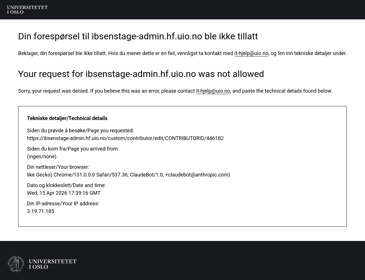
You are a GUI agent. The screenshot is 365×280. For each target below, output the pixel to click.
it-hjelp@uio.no (251, 53)
